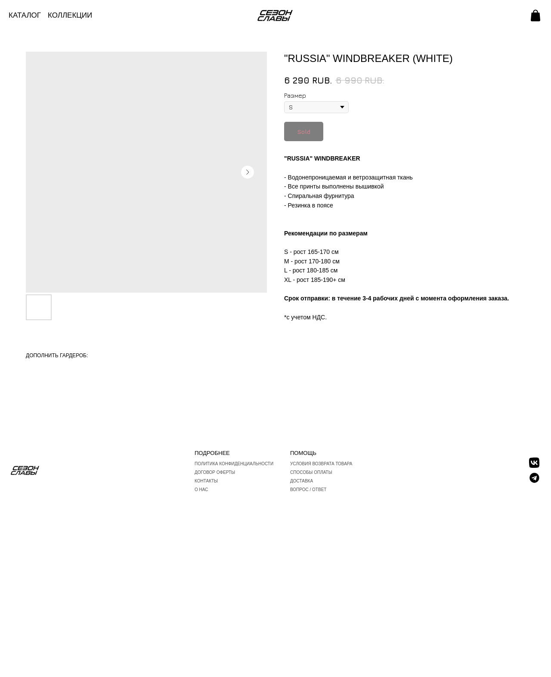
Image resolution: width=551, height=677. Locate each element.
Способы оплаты (311, 472)
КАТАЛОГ (25, 15)
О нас (201, 489)
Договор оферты (215, 472)
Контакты (206, 481)
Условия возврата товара (321, 463)
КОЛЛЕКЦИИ (70, 15)
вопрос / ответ (308, 489)
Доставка (301, 481)
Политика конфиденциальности (234, 463)
